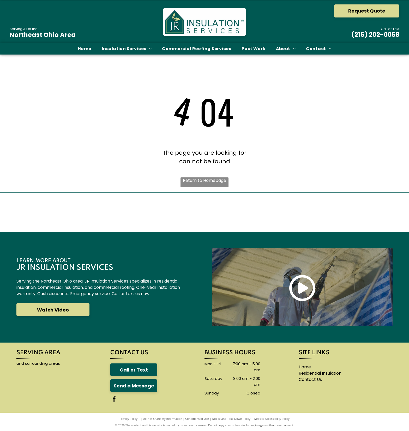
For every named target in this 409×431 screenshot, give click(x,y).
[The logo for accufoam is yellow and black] (238, 212)
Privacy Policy (128, 419)
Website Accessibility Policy (272, 419)
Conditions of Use (197, 419)
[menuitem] (85, 48)
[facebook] (114, 399)
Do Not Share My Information (162, 419)
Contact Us (310, 379)
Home (305, 367)
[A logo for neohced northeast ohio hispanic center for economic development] (373, 212)
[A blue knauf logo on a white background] (170, 212)
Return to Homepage (204, 180)
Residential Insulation (320, 373)
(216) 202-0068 (375, 34)
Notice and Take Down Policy (231, 419)
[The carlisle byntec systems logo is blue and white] (103, 212)
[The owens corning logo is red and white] (35, 212)
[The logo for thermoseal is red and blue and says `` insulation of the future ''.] (306, 212)
